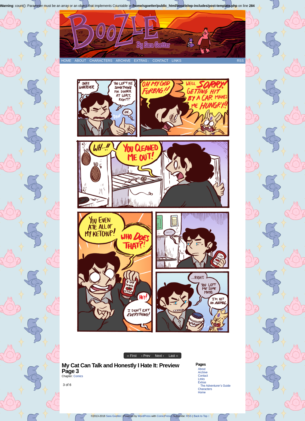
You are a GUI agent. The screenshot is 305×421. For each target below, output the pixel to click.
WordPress (144, 416)
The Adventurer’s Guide (215, 385)
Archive (123, 60)
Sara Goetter (113, 416)
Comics (78, 376)
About (80, 60)
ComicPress (164, 416)
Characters (100, 60)
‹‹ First (132, 356)
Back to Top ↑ (201, 416)
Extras (141, 61)
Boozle (152, 34)
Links (176, 60)
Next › (159, 356)
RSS (240, 60)
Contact (160, 60)
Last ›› (173, 356)
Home (66, 60)
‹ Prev (145, 356)
